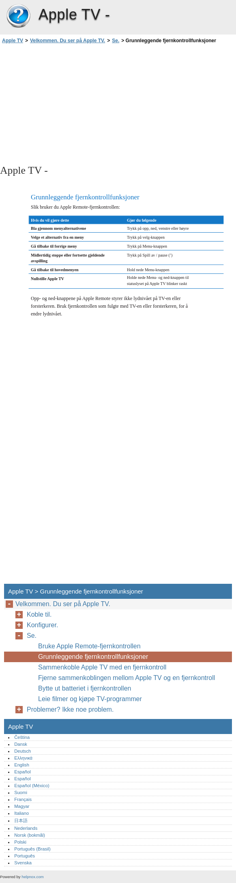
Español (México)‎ (31, 785)
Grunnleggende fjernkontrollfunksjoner (93, 656)
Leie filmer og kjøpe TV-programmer (90, 698)
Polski (20, 842)
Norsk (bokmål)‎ (29, 835)
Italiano (21, 813)
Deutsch (22, 751)
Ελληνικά (23, 758)
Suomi (20, 792)
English (21, 764)
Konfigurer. (42, 625)
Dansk (20, 744)
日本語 (21, 820)
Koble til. (39, 614)
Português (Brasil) (32, 848)
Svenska (23, 862)
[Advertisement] (72, 103)
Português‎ (24, 855)
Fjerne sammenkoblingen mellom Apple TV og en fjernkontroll (126, 677)
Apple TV (18, 16)
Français (23, 799)
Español (22, 771)
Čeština (22, 737)
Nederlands (25, 828)
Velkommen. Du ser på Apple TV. (67, 40)
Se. (115, 40)
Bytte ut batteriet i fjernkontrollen (84, 688)
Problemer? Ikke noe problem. (70, 709)
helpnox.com (32, 876)
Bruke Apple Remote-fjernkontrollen (89, 646)
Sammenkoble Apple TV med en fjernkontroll (102, 667)
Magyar (21, 806)
